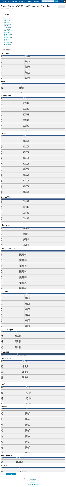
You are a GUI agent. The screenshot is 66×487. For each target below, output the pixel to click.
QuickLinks (29, 1)
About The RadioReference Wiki (33, 480)
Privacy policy (33, 479)
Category (3, 474)
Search (56, 1)
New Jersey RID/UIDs (11, 474)
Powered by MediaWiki (33, 484)
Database (36, 1)
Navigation (21, 1)
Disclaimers (33, 482)
